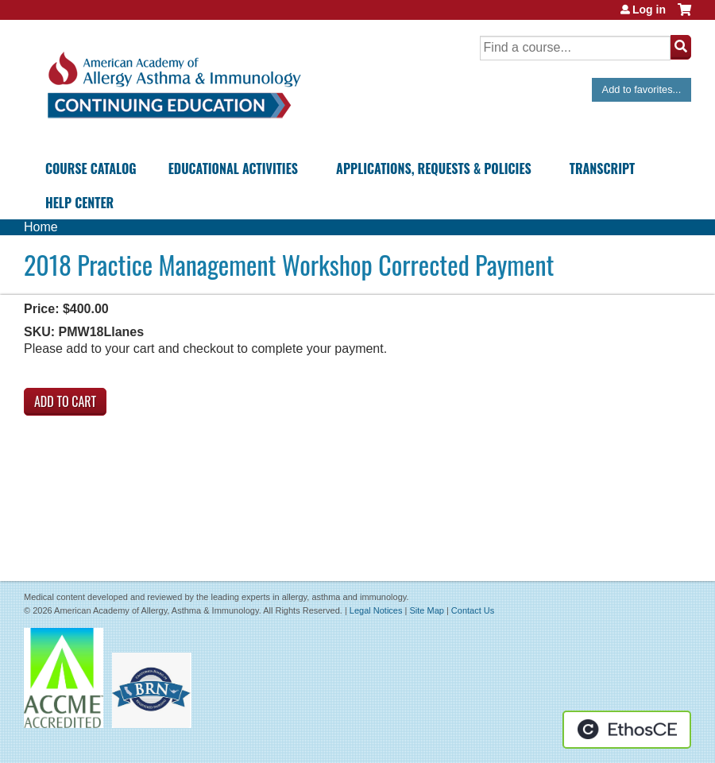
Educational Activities (233, 168)
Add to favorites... (642, 89)
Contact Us (472, 610)
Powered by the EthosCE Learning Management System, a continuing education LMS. (626, 730)
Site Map (426, 610)
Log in (649, 9)
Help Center (79, 202)
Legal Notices (376, 610)
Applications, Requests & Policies (433, 168)
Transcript (602, 168)
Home (41, 227)
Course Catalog (91, 168)
